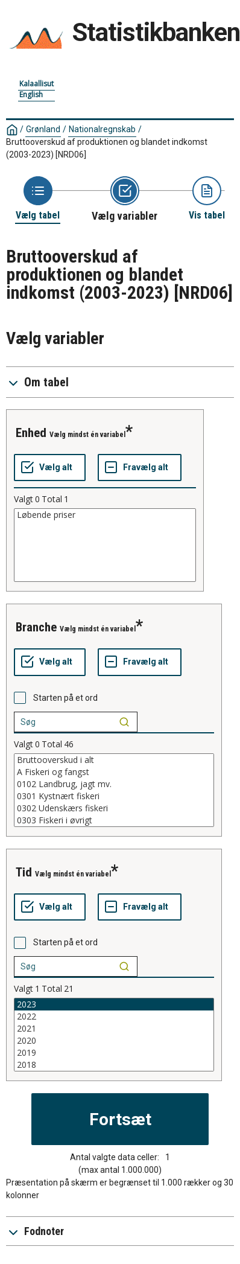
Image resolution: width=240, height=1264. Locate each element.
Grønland (43, 129)
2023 (113, 1004)
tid (24, 872)
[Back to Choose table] (37, 199)
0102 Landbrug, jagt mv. (113, 784)
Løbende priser (104, 515)
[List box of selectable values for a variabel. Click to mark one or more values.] (105, 545)
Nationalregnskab (102, 129)
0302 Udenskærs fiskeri (113, 808)
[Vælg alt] (50, 468)
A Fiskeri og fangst (113, 772)
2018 (113, 1065)
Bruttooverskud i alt (113, 760)
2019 (113, 1053)
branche (36, 627)
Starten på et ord (65, 698)
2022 (113, 1016)
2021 (113, 1029)
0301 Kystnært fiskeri (113, 796)
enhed (31, 433)
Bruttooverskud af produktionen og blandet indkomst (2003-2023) (106, 148)
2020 (113, 1041)
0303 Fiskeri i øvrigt (113, 820)
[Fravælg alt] (140, 468)
